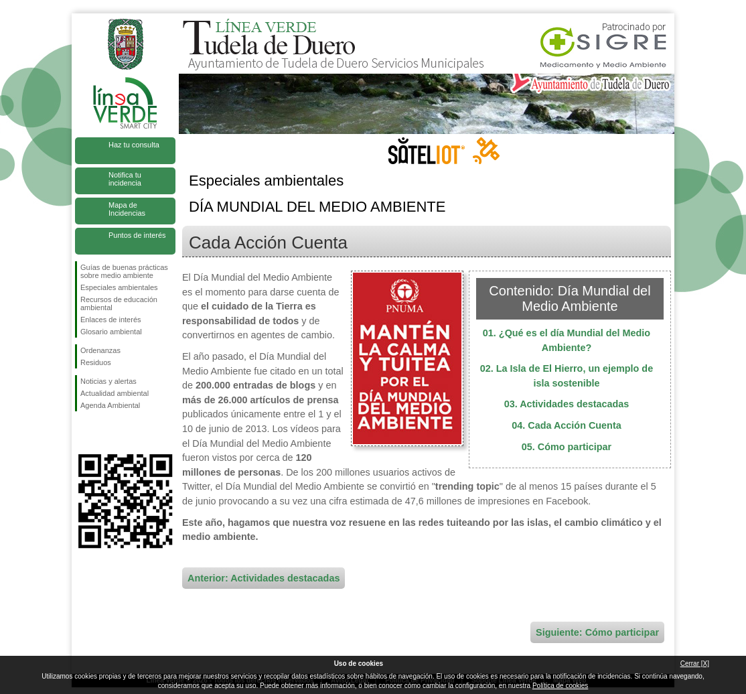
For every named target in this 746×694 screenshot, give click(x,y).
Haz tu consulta (133, 145)
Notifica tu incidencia (124, 179)
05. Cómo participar (566, 446)
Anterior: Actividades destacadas (264, 578)
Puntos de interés (137, 235)
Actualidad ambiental (114, 393)
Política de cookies (560, 685)
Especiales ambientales (119, 287)
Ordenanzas (100, 350)
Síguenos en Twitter (105, 433)
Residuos (95, 362)
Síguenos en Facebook (83, 433)
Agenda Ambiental (110, 405)
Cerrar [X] (694, 663)
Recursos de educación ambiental (118, 303)
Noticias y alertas (108, 381)
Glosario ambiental (111, 332)
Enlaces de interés (110, 320)
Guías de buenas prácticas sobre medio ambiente (124, 271)
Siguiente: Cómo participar (597, 632)
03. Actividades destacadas (566, 404)
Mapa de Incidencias (126, 209)
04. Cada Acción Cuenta (566, 425)
